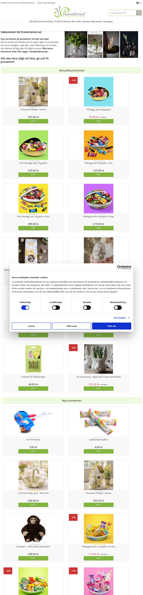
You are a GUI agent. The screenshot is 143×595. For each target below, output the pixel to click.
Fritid (95, 26)
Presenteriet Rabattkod (11, 582)
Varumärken (6, 569)
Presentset (44, 26)
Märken (118, 26)
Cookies (4, 565)
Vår (21, 26)
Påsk (30, 26)
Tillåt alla (111, 326)
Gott (106, 26)
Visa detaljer (120, 318)
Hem (74, 26)
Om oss (4, 577)
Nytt (14, 26)
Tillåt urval (71, 326)
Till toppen (71, 555)
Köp (18, 121)
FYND (128, 26)
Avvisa (31, 326)
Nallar (3, 586)
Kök (85, 26)
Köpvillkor (5, 573)
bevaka (89, 407)
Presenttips (61, 26)
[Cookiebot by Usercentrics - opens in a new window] (119, 267)
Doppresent (6, 590)
